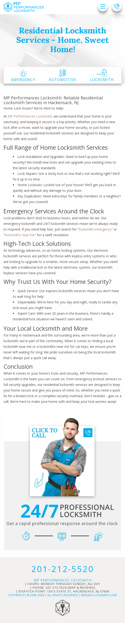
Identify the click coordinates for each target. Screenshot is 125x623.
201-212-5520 (62, 568)
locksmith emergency (95, 229)
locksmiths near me (20, 235)
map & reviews (81, 588)
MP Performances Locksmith (30, 116)
